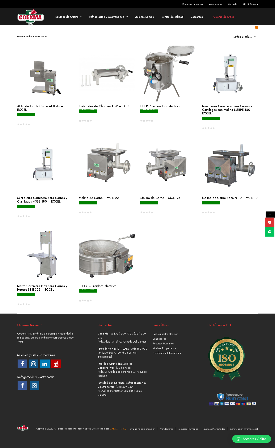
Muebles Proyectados (164, 348)
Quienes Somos (144, 17)
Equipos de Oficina (66, 17)
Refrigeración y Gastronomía (106, 17)
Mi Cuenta (250, 4)
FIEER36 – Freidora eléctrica (160, 106)
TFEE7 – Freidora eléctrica (97, 286)
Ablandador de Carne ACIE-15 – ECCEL (40, 108)
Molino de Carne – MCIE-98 (160, 198)
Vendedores (215, 4)
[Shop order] (245, 36)
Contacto (232, 4)
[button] (251, 437)
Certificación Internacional (167, 353)
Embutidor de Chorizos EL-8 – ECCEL (105, 106)
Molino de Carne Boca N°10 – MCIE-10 (229, 198)
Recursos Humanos (192, 4)
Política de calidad (172, 17)
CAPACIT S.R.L (118, 428)
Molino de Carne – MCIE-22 (99, 198)
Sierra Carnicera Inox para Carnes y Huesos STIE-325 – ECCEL (42, 288)
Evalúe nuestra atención (165, 334)
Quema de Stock (223, 17)
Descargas (196, 17)
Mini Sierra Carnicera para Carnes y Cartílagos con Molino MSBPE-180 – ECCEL (227, 110)
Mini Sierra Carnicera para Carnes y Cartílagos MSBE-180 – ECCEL (42, 200)
